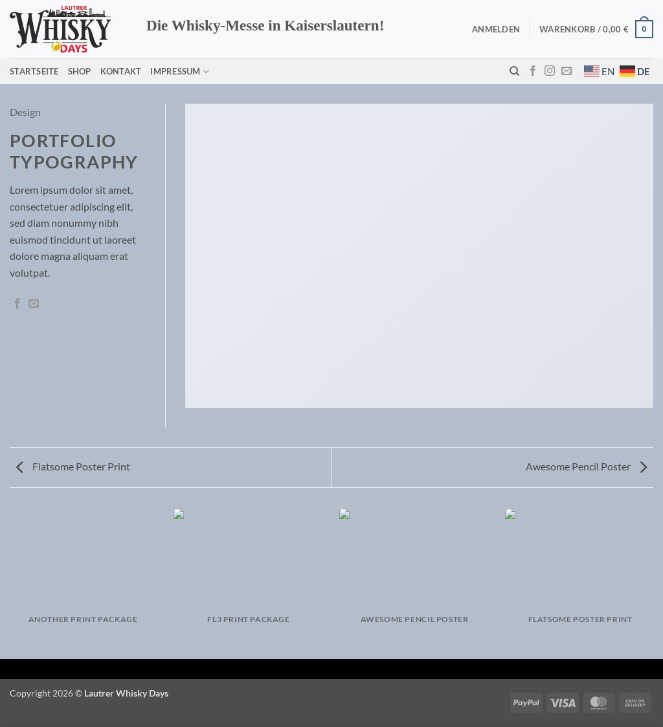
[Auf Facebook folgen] (533, 71)
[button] (496, 29)
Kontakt (121, 71)
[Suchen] (514, 71)
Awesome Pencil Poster (586, 466)
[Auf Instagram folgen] (550, 71)
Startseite (34, 71)
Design (25, 112)
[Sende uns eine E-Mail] (566, 71)
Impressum (179, 71)
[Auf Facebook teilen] (17, 304)
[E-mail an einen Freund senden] (33, 304)
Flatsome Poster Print (73, 466)
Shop (79, 71)
